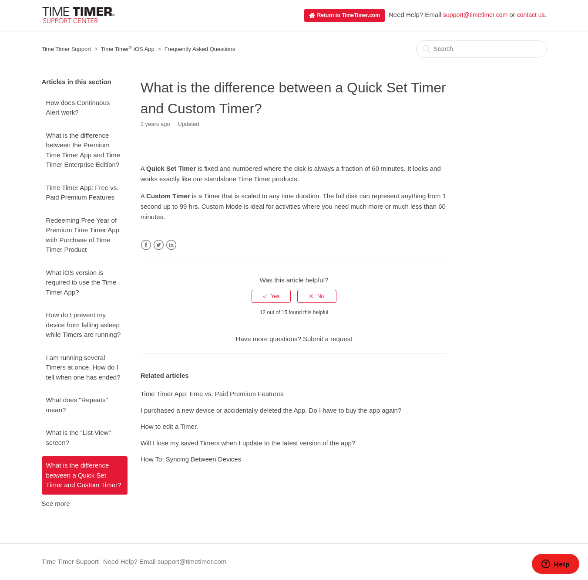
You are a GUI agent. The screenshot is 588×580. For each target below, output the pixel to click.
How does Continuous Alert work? (78, 107)
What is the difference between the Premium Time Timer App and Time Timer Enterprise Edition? (83, 150)
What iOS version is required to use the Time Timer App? (81, 282)
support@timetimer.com (475, 14)
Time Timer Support (66, 49)
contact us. (532, 14)
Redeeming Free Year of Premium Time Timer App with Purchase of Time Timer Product (82, 235)
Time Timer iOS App (128, 49)
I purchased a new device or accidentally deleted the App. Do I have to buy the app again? (271, 410)
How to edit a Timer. (169, 426)
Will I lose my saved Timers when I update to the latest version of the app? (248, 443)
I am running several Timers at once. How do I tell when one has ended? (83, 367)
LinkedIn (171, 245)
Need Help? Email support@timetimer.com (165, 561)
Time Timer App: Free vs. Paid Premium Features (82, 192)
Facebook (146, 245)
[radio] (271, 296)
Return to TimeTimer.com (344, 15)
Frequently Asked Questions (200, 49)
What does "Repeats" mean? (77, 405)
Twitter (158, 245)
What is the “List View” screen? (78, 437)
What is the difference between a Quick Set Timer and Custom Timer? (83, 474)
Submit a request (327, 339)
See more (56, 503)
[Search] (481, 49)
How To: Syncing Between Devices (191, 459)
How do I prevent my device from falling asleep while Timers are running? (83, 324)
